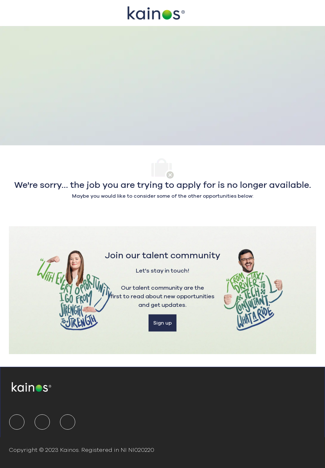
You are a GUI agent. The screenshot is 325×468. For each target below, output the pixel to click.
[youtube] (67, 422)
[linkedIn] (16, 422)
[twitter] (42, 422)
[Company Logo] (156, 12)
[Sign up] (162, 323)
